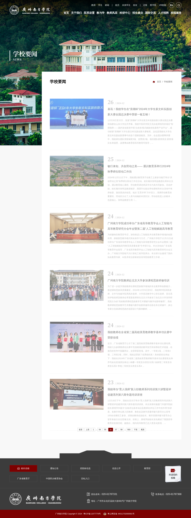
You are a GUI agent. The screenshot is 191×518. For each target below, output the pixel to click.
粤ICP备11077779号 (92, 514)
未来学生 (126, 5)
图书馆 (153, 5)
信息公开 (116, 468)
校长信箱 (23, 468)
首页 (159, 81)
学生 (100, 5)
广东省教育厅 (23, 478)
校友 (135, 5)
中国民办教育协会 (54, 478)
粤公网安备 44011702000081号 (118, 513)
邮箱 (107, 5)
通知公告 (24, 94)
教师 (93, 5)
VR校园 (162, 5)
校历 (117, 5)
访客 (145, 5)
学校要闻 (24, 78)
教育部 (147, 468)
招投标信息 (85, 468)
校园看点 (24, 86)
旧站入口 (85, 478)
